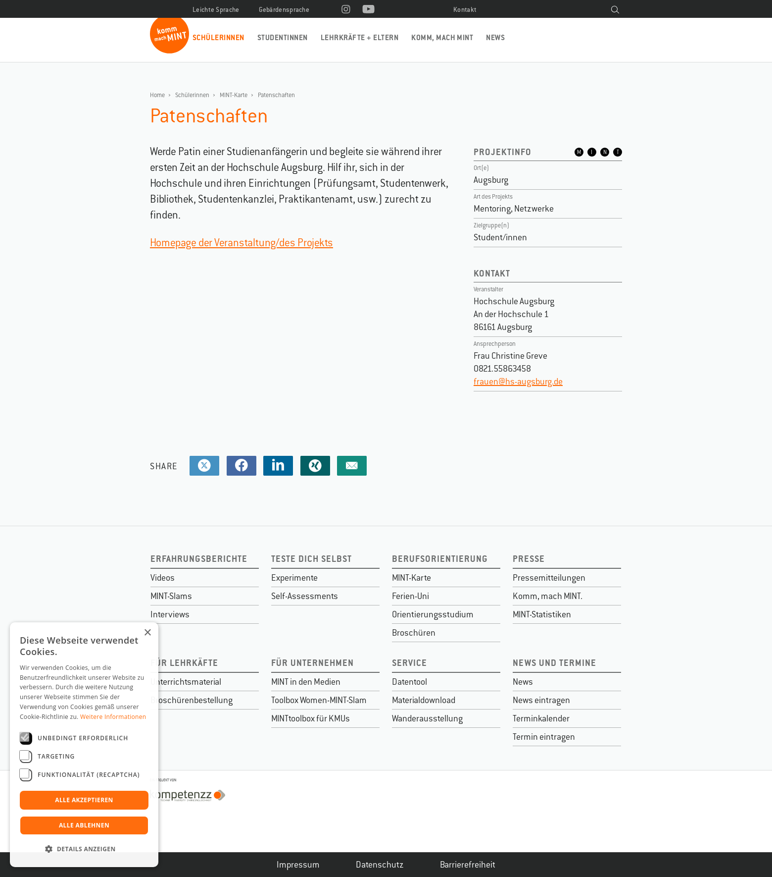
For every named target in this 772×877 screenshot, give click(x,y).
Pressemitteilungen (549, 577)
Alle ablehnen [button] (84, 825)
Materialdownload (423, 700)
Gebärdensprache (284, 9)
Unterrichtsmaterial (185, 681)
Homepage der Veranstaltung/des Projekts (241, 242)
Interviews (170, 614)
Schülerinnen (218, 37)
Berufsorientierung (440, 558)
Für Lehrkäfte (184, 662)
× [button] (147, 633)
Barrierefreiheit (467, 864)
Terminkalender (541, 718)
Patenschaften (276, 95)
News (495, 37)
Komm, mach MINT (442, 37)
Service (409, 662)
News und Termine (554, 662)
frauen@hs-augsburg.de (518, 381)
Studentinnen (282, 37)
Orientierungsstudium (433, 614)
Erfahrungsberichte (198, 558)
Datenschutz (380, 864)
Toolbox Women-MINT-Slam (319, 700)
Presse (529, 558)
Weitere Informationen (113, 717)
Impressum (298, 864)
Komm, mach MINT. (547, 596)
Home (157, 95)
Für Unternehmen (312, 662)
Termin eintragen (544, 736)
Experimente (294, 577)
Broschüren (413, 632)
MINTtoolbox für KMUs (310, 718)
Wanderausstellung (427, 718)
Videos (162, 577)
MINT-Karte (233, 95)
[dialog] (84, 744)
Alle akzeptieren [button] (84, 800)
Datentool (409, 681)
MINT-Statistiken (542, 614)
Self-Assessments (304, 596)
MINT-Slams (171, 596)
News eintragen (541, 700)
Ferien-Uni (410, 596)
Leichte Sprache (216, 9)
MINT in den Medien (305, 681)
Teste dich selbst (311, 558)
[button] (84, 849)
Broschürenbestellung (191, 700)
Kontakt (465, 9)
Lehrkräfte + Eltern (359, 37)
